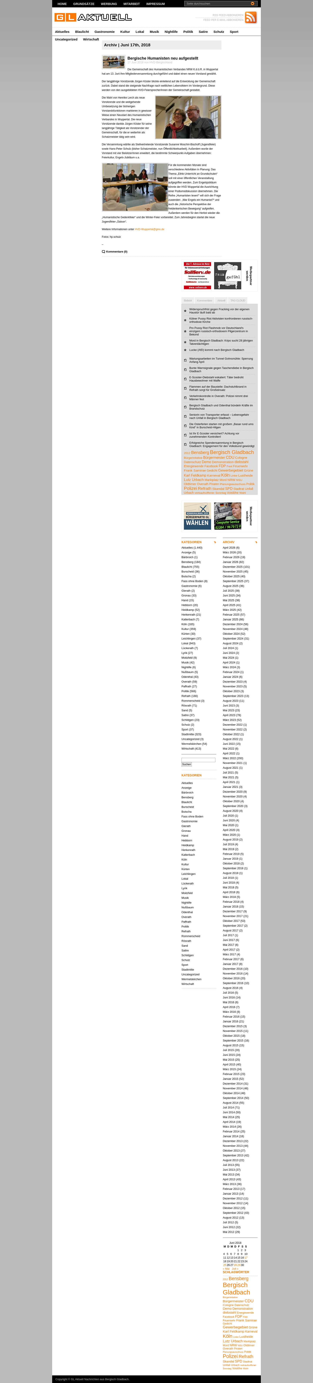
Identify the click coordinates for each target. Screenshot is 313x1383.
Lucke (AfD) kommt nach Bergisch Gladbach (216, 350)
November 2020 (233, 796)
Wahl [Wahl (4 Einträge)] (242, 492)
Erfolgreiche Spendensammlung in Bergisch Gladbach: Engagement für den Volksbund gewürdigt (222, 444)
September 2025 (233, 581)
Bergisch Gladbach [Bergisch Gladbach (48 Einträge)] (232, 452)
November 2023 (233, 686)
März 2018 (229, 897)
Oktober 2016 (231, 978)
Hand (184, 600)
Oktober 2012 (231, 1208)
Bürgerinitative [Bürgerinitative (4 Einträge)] (193, 457)
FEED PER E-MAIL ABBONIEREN (223, 20)
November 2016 (233, 973)
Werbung (109, 4)
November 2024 (233, 629)
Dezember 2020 (233, 791)
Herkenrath (188, 614)
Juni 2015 (229, 1055)
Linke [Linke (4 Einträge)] (234, 475)
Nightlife (171, 31)
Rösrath (186, 705)
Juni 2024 (229, 653)
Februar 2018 (231, 901)
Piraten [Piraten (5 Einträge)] (214, 484)
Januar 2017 (230, 964)
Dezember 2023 (233, 681)
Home (62, 4)
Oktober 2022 (231, 734)
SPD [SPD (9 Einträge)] (229, 489)
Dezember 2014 (233, 1083)
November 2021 (233, 763)
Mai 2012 (228, 1232)
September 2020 (233, 806)
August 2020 (230, 810)
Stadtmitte (187, 734)
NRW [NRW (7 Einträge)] (231, 480)
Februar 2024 (231, 672)
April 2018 (229, 892)
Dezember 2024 (233, 624)
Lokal (140, 31)
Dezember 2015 (233, 1026)
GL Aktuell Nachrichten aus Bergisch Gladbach (100, 1379)
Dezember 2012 (233, 1198)
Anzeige (186, 552)
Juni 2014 (229, 1112)
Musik (154, 31)
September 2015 (233, 1040)
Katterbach (188, 619)
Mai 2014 (228, 1117)
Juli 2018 (228, 877)
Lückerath (187, 648)
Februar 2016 (231, 1016)
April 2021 (229, 782)
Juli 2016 (228, 992)
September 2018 (233, 868)
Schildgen (187, 720)
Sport (234, 31)
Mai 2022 (228, 748)
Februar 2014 (231, 1131)
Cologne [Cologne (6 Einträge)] (241, 457)
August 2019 (230, 839)
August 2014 (230, 1102)
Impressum (155, 4)
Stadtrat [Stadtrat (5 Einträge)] (238, 489)
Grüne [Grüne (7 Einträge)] (248, 470)
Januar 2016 (230, 1021)
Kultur (125, 31)
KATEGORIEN (191, 542)
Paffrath (186, 686)
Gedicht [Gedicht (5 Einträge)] (212, 470)
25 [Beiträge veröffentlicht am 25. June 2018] (224, 1265)
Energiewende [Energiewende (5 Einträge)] (194, 466)
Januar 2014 (230, 1136)
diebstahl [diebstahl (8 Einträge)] (241, 462)
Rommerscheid (190, 700)
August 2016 (230, 988)
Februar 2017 (231, 959)
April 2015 (229, 1064)
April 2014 (229, 1121)
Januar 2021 (230, 787)
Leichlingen (188, 638)
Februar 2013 (231, 1188)
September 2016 (233, 983)
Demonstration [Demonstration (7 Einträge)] (223, 462)
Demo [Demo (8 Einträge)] (206, 462)
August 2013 (230, 1160)
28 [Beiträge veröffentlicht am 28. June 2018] (235, 1265)
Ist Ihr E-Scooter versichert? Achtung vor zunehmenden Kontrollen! (214, 435)
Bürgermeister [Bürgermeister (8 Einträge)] (214, 457)
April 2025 (229, 605)
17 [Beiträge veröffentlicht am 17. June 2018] (245, 1257)
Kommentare (204, 300)
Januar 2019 (230, 858)
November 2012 (233, 1203)
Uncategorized (66, 39)
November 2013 (233, 1145)
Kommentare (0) (116, 251)
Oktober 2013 (231, 1150)
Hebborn (186, 605)
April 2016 (229, 1007)
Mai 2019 (228, 849)
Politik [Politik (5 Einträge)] (250, 484)
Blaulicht (82, 31)
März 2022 (229, 758)
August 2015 (230, 1045)
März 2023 (229, 720)
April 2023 (229, 715)
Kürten (185, 633)
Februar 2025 (231, 614)
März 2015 (229, 1069)
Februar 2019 (231, 854)
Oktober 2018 (231, 863)
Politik (188, 31)
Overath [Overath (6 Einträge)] (202, 484)
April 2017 (229, 949)
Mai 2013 (228, 1174)
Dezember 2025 (233, 566)
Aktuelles (62, 31)
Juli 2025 (228, 590)
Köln (184, 624)
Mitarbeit (131, 4)
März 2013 (229, 1184)
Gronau (186, 595)
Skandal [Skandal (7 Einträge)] (218, 489)
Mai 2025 (228, 600)
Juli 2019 (228, 844)
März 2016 (229, 1011)
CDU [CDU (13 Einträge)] (230, 457)
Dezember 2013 (233, 1141)
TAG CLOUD (237, 300)
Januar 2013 (230, 1193)
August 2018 (230, 873)
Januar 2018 (230, 906)
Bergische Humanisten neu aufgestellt (163, 58)
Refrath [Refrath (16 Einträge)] (204, 488)
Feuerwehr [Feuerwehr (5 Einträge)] (240, 466)
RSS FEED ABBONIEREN (228, 15)
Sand (184, 710)
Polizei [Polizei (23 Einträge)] (190, 488)
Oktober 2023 (231, 691)
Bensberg (187, 562)
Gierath (186, 590)
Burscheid (187, 571)
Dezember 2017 (233, 911)
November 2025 (233, 571)
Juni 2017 (229, 940)
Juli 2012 (228, 1222)
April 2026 (229, 547)
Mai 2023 (228, 710)
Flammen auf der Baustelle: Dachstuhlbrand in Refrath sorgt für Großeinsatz (217, 388)
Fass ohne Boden (192, 581)
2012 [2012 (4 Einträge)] (187, 453)
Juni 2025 (229, 595)
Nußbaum (187, 672)
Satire (203, 31)
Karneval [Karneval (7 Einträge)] (213, 475)
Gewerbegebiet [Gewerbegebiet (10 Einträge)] (230, 470)
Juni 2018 (229, 882)
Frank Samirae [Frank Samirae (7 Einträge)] (195, 470)
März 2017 (229, 954)
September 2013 (233, 1155)
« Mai (226, 1268)
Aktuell (221, 300)
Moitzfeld (187, 657)
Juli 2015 (228, 1050)
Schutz (218, 31)
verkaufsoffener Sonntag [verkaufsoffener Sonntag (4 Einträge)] (210, 492)
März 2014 (229, 1126)
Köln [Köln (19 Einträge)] (225, 475)
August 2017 (230, 930)
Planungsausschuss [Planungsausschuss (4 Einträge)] (233, 484)
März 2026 (229, 552)
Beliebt (188, 300)
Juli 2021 (228, 772)
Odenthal (187, 676)
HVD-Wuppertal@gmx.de (149, 229)
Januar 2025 (230, 619)
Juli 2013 (228, 1165)
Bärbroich (187, 557)
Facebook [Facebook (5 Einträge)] (211, 466)
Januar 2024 (230, 676)
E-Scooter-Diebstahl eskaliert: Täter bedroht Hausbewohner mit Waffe (216, 379)
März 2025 (229, 609)
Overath (186, 681)
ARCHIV (229, 542)
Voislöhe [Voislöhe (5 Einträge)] (233, 492)
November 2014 (233, 1088)
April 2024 (229, 662)
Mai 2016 (228, 1002)
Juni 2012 (229, 1227)
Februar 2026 (231, 557)
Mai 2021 (228, 777)
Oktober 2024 (231, 633)
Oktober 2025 (231, 576)
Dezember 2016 (233, 968)
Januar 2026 (230, 562)
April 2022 (229, 753)
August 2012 (230, 1217)
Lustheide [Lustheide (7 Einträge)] (245, 475)
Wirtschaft (91, 39)
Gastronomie (105, 31)
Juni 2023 (229, 705)
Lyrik (184, 653)
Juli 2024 (228, 648)
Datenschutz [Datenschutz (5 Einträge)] (192, 462)
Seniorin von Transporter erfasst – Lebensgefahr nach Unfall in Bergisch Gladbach (219, 416)
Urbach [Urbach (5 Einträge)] (189, 492)
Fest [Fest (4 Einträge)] (229, 466)
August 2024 (230, 643)
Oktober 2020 (231, 801)
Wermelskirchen (191, 743)
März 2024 (229, 667)
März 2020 (229, 834)
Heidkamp (187, 609)
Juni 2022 (229, 743)
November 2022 (233, 729)
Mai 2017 (228, 944)
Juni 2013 (229, 1169)
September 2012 (233, 1212)
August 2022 (230, 739)
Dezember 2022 (233, 724)
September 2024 (233, 638)
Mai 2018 (228, 887)
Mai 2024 (228, 657)
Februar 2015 (231, 1074)
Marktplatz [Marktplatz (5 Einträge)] (212, 480)
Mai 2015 (228, 1059)
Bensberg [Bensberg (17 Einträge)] (200, 452)
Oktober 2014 (231, 1093)
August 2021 (230, 767)
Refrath (186, 696)
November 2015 (233, 1031)
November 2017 (233, 916)
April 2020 (229, 830)
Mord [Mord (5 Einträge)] (223, 480)
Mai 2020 (228, 825)
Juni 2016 (229, 997)
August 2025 (230, 586)
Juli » (235, 1268)
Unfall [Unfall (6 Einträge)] (249, 489)
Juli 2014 (228, 1107)
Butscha (186, 576)
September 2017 (233, 925)
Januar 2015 (230, 1078)
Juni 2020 (229, 820)
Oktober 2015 (231, 1035)
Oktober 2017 (231, 921)
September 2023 (233, 696)
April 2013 (229, 1179)
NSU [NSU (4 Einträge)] (239, 480)
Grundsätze (83, 4)
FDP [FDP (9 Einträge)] (222, 466)
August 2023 (230, 700)
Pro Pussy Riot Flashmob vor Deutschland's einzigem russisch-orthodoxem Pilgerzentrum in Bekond (218, 331)
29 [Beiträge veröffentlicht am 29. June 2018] (238, 1265)
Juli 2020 (228, 815)
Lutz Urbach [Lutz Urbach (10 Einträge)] (194, 480)
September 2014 (233, 1098)
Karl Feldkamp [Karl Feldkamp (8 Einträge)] (195, 475)
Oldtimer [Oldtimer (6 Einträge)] (190, 484)
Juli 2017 (228, 935)
